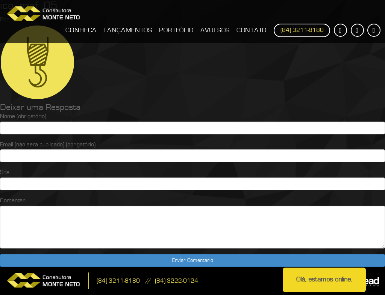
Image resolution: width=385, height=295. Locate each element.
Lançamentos (127, 30)
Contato (251, 30)
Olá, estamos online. (324, 279)
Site (4, 172)
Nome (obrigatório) (23, 116)
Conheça (81, 30)
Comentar (12, 200)
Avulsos (215, 30)
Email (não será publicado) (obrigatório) (47, 144)
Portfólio (176, 30)
